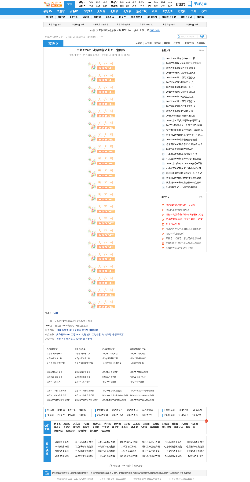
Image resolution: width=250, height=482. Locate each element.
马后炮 (144, 427)
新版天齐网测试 (65, 339)
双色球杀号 (132, 410)
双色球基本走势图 (84, 442)
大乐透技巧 (147, 415)
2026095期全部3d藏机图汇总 (180, 115)
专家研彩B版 (80, 349)
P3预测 (50, 415)
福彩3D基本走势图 (54, 372)
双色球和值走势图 (84, 455)
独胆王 (86, 427)
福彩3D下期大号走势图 (84, 395)
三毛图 (136, 423)
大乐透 (114, 6)
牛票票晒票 (118, 334)
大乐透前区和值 (128, 446)
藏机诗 (134, 427)
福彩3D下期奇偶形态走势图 (142, 395)
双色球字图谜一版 (54, 353)
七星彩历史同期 (195, 455)
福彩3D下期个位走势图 (112, 391)
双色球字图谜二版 (82, 353)
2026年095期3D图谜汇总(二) (180, 101)
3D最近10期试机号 (79, 330)
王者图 (156, 423)
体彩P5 (88, 11)
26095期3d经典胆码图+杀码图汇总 (183, 120)
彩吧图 (165, 423)
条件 (105, 6)
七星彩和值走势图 (195, 446)
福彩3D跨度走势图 (110, 372)
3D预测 (49, 17)
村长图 (175, 423)
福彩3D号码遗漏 (137, 382)
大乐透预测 (102, 415)
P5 (149, 6)
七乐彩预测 (169, 415)
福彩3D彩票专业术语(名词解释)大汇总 (184, 214)
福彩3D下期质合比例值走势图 (115, 395)
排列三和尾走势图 (106, 451)
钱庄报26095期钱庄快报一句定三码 (183, 182)
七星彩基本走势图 (195, 442)
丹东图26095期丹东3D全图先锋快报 (184, 144)
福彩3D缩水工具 (54, 382)
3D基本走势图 (62, 442)
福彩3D (82, 2)
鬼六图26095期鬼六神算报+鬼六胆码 (184, 130)
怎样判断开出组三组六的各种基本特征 (183, 243)
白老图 (148, 43)
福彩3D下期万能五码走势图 (114, 400)
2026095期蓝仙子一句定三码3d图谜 (184, 125)
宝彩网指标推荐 (123, 24)
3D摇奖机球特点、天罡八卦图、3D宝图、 (184, 219)
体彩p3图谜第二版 (82, 358)
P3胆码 (82, 415)
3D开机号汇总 (169, 17)
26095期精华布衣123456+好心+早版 (184, 163)
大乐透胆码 (117, 415)
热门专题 (47, 427)
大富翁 (95, 427)
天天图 (117, 423)
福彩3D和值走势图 (82, 372)
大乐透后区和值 (128, 451)
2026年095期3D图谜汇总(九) (180, 68)
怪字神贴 (200, 43)
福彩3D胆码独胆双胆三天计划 (180, 205)
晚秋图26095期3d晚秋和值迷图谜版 (184, 177)
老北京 (115, 427)
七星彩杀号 (196, 410)
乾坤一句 (190, 427)
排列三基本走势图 (106, 442)
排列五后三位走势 (151, 451)
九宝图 (146, 423)
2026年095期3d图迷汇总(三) (180, 96)
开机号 (141, 6)
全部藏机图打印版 (138, 349)
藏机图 (167, 43)
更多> (201, 50)
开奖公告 (167, 11)
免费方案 (85, 334)
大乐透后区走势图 (129, 455)
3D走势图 (94, 330)
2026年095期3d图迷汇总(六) (180, 82)
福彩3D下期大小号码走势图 (142, 391)
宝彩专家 (96, 334)
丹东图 (176, 43)
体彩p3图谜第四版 (138, 358)
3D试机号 (152, 17)
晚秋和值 (166, 427)
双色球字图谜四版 (138, 353)
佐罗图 (139, 43)
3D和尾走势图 (62, 455)
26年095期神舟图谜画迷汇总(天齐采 (184, 173)
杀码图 (66, 427)
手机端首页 (114, 465)
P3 (149, 2)
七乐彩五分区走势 (173, 446)
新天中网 (87, 339)
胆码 (98, 2)
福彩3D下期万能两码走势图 (58, 400)
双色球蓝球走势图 (84, 451)
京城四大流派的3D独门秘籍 (179, 248)
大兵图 (107, 423)
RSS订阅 (127, 465)
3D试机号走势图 (109, 377)
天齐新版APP (63, 334)
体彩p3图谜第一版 (54, 358)
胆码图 (76, 427)
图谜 (98, 6)
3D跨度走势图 (62, 446)
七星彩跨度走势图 (195, 451)
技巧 (204, 11)
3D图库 (200, 17)
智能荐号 (106, 334)
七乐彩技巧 (196, 415)
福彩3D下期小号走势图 (56, 395)
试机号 (82, 6)
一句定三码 (188, 43)
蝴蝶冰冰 (178, 427)
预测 (91, 2)
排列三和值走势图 (106, 446)
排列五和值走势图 (151, 455)
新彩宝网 (77, 339)
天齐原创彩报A (108, 349)
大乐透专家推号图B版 (84, 363)
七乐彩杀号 (182, 415)
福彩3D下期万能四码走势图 (86, 400)
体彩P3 (74, 11)
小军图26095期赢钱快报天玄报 (181, 154)
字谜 (91, 6)
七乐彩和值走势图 (173, 451)
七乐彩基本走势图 (173, 442)
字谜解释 (154, 427)
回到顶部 (138, 465)
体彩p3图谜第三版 (110, 358)
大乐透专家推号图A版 (56, 363)
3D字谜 (73, 17)
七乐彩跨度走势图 (173, 455)
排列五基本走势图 (151, 442)
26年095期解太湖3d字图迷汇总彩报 (184, 63)
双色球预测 (102, 410)
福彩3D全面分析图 (138, 377)
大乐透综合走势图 (129, 442)
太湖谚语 (82, 430)
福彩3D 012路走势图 (139, 372)
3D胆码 (97, 17)
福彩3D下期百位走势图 (56, 391)
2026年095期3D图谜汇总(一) (180, 106)
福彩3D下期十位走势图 (84, 391)
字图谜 (141, 2)
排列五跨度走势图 (151, 446)
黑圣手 (124, 427)
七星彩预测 (169, 410)
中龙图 (55, 312)
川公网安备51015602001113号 (180, 479)
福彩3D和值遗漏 (109, 382)
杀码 (105, 2)
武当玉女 (70, 430)
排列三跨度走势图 (106, 455)
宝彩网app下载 (55, 24)
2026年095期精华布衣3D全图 (180, 58)
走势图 (182, 11)
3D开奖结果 (137, 17)
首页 (69, 4)
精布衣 (157, 43)
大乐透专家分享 (137, 363)
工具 (193, 11)
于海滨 (105, 427)
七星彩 (114, 11)
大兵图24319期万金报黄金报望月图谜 (73, 321)
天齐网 (69, 37)
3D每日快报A (52, 349)
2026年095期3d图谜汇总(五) (180, 87)
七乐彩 (127, 11)
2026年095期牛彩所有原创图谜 (181, 139)
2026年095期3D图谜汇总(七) (180, 77)
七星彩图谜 (182, 410)
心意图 (194, 423)
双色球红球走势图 (84, 446)
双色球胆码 (147, 410)
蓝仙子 (57, 427)
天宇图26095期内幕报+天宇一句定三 (184, 135)
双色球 (114, 2)
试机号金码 (186, 17)
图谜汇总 (96, 423)
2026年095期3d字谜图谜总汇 (180, 111)
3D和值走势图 (62, 451)
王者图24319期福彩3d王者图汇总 (71, 325)
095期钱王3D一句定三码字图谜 (181, 187)
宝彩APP (75, 334)
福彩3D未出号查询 (82, 382)
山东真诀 (93, 430)
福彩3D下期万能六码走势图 (142, 400)
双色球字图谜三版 (110, 353)
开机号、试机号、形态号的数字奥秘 (183, 238)
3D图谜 (61, 17)
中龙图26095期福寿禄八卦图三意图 (183, 158)
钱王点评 (105, 430)
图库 (154, 11)
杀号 (134, 2)
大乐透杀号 (132, 415)
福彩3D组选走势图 (82, 377)
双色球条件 (117, 410)
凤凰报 (184, 423)
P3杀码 (71, 415)
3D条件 (122, 17)
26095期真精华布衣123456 (179, 149)
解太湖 (85, 17)
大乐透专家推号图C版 (111, 363)
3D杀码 (110, 17)
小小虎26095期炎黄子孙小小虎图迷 (183, 168)
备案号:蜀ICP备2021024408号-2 (147, 479)
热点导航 (141, 11)
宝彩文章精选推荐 (100, 24)
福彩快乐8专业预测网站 (177, 209)
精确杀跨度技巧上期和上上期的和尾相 (183, 229)
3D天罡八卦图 (173, 224)
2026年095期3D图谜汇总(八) (180, 72)
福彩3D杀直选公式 (175, 233)
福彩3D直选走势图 (54, 377)
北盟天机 (58, 430)
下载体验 (155, 30)
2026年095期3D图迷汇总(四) (180, 92)
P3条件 (61, 415)
